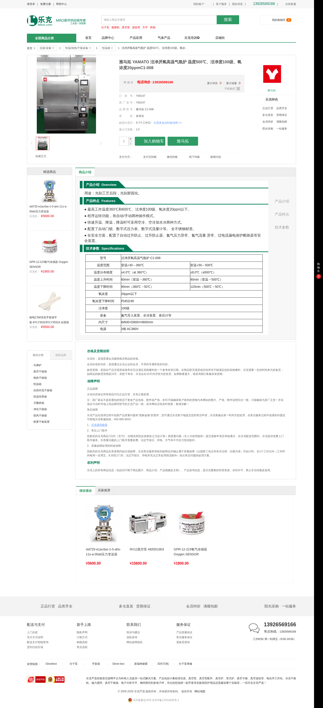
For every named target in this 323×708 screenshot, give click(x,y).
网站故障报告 (135, 642)
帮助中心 (61, 4)
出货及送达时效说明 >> (168, 122)
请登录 (31, 4)
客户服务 (221, 4)
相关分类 (38, 355)
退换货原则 (183, 642)
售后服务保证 (184, 637)
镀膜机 (115, 27)
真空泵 (126, 27)
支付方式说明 (35, 637)
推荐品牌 (60, 355)
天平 (145, 27)
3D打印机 (163, 663)
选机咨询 (132, 637)
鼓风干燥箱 (40, 415)
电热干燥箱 (40, 377)
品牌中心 (108, 38)
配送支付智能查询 (37, 642)
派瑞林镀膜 (141, 663)
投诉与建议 (133, 632)
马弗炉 (37, 365)
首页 (88, 38)
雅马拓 (272, 90)
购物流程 (82, 642)
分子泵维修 (185, 663)
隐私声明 (82, 632)
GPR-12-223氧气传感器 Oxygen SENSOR (190, 551)
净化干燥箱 (40, 409)
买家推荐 (104, 490)
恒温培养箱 (40, 396)
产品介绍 (282, 201)
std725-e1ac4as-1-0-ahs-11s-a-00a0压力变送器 (103, 551)
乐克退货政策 (99, 425)
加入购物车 (150, 141)
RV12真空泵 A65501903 (147, 549)
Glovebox (51, 663)
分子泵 (105, 27)
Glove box (118, 663)
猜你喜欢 (85, 491)
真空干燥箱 (40, 371)
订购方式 (82, 637)
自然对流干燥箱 (42, 390)
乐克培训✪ (192, 38)
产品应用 (136, 38)
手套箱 (96, 663)
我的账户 (198, 4)
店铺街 (220, 38)
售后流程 (82, 647)
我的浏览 (237, 4)
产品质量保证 (184, 632)
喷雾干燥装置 (41, 421)
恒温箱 (37, 384)
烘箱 (152, 27)
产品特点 (282, 214)
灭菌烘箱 (38, 403)
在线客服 (288, 4)
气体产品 (164, 38)
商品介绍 (85, 172)
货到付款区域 (35, 647)
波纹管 (136, 27)
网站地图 (199, 691)
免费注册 (45, 4)
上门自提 (32, 632)
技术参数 (282, 227)
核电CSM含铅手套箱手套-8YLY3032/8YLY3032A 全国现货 (49, 322)
